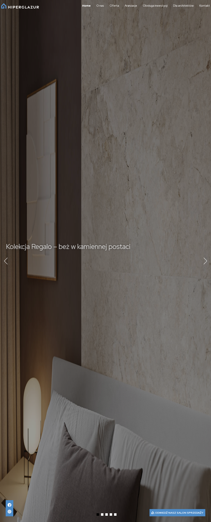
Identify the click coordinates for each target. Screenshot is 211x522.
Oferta (114, 5)
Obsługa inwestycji (155, 5)
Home (86, 5)
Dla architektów (183, 5)
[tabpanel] (105, 261)
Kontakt (204, 5)
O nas (100, 5)
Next (205, 261)
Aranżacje (131, 5)
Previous (5, 261)
